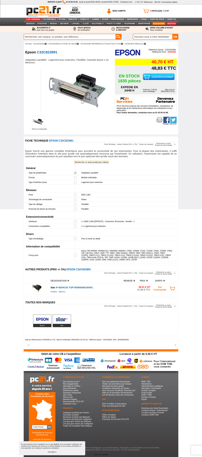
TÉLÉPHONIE (129, 23)
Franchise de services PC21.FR (115, 419)
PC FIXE (62, 19)
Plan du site (68, 397)
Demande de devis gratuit (113, 386)
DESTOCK (171, 23)
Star (61, 325)
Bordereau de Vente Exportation (154, 408)
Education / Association (151, 388)
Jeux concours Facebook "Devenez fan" (119, 390)
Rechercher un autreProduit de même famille (163, 144)
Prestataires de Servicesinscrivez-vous (42, 434)
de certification (84, 29)
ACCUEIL (28, 44)
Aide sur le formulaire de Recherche (117, 393)
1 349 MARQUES (33, 19)
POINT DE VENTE (157, 19)
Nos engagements (70, 384)
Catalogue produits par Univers (76, 413)
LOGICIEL (75, 23)
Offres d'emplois (109, 415)
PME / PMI (145, 382)
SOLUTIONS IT (98, 23)
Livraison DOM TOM (150, 415)
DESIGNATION (58, 280)
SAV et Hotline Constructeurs (114, 404)
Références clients (71, 390)
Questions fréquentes (72, 393)
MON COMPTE (119, 11)
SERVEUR (30, 23)
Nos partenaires (69, 388)
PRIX (142, 280)
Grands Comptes (148, 390)
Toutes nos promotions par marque (116, 384)
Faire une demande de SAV (113, 406)
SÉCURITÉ (64, 23)
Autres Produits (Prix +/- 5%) (127, 144)
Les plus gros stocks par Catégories (78, 424)
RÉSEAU (53, 23)
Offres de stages (109, 417)
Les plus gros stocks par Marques (77, 421)
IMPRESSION (132, 19)
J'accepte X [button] (52, 452)
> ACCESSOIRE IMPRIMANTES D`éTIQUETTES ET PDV (101, 44)
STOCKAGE (42, 23)
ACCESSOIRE (159, 23)
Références (144, 2)
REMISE (128, 280)
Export (144, 399)
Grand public (146, 393)
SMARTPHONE (144, 23)
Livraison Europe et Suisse (152, 413)
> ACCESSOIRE (39, 44)
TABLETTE (72, 19)
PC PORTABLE (49, 19)
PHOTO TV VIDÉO (114, 23)
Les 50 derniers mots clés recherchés (118, 395)
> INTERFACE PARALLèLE (134, 44)
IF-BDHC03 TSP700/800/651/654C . (72, 287)
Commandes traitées (165, 2)
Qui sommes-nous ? (71, 382)
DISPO (158, 280)
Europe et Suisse (148, 397)
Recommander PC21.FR (73, 401)
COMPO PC (84, 19)
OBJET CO (171, 19)
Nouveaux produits (71, 415)
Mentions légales (70, 399)
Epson (42, 325)
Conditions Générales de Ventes (115, 388)
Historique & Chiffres (71, 386)
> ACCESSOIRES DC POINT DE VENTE (63, 44)
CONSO (144, 19)
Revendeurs (146, 384)
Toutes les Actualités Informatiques (77, 426)
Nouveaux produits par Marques (76, 417)
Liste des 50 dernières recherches (42, 440)
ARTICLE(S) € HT (159, 11)
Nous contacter (161, 29)
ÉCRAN (105, 19)
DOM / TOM (146, 395)
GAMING (95, 19)
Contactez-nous (126, 2)
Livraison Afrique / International (154, 410)
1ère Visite (67, 395)
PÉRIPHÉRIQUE (117, 19)
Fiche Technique (110, 144)
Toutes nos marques (146, 144)
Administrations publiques (152, 386)
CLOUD (86, 23)
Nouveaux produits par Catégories (77, 419)
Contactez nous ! (70, 404)
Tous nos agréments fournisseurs (116, 382)
